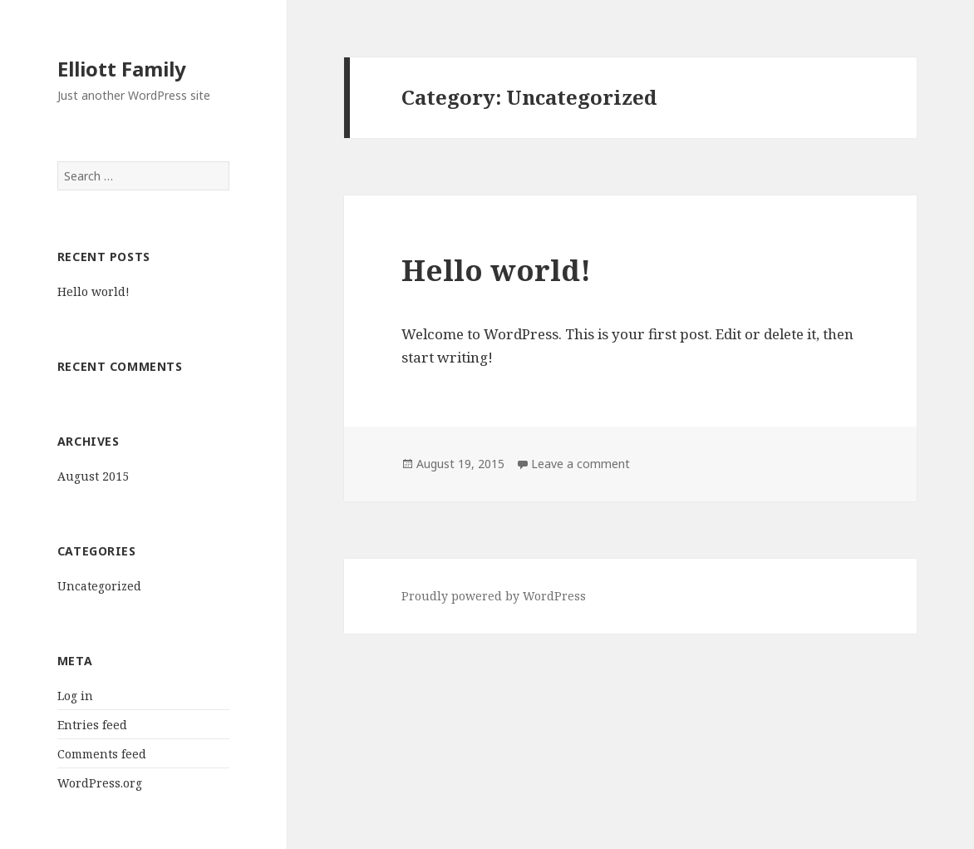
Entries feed (92, 725)
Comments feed (101, 754)
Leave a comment (580, 463)
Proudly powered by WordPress (493, 596)
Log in (75, 695)
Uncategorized (99, 586)
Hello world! (93, 291)
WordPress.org (99, 783)
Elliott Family (121, 68)
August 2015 (93, 476)
